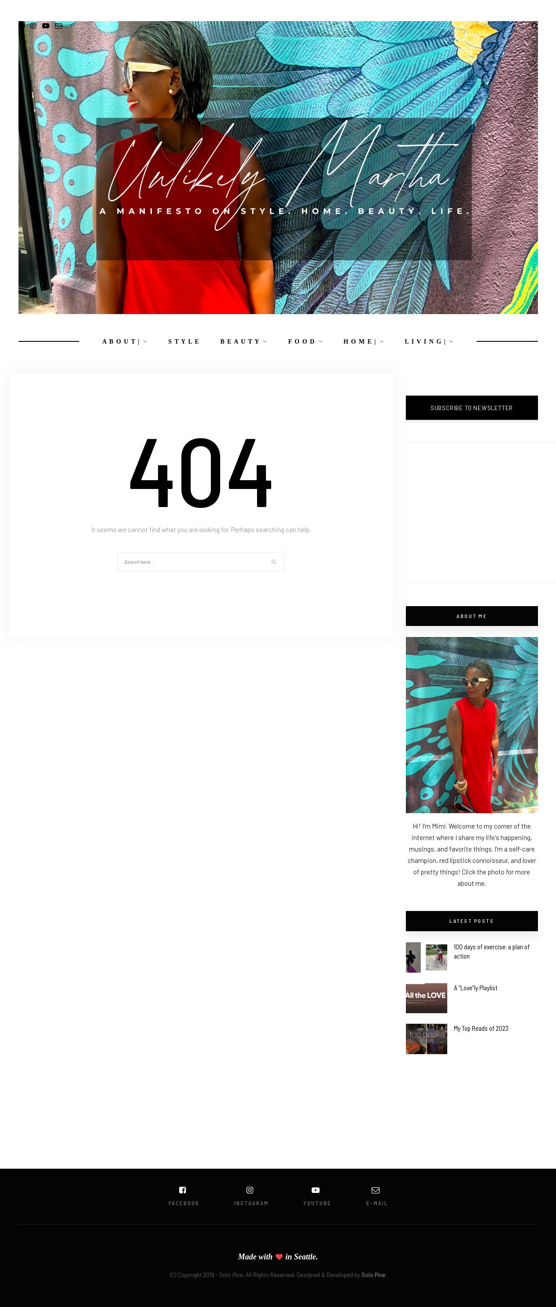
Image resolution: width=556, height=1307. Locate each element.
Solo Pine (373, 1274)
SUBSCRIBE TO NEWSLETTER (472, 407)
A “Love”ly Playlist (475, 988)
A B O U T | (121, 341)
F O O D (301, 341)
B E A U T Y (240, 341)
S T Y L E (183, 341)
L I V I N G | (425, 341)
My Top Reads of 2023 (481, 1028)
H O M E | (359, 341)
